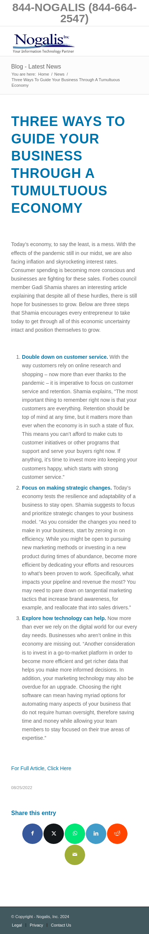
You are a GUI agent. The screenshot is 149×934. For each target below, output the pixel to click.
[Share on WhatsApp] (75, 834)
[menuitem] (17, 925)
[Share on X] (53, 834)
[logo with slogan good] (62, 41)
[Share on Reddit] (117, 834)
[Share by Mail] (75, 855)
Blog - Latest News (36, 66)
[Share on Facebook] (32, 834)
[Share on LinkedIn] (96, 834)
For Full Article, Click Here (41, 768)
